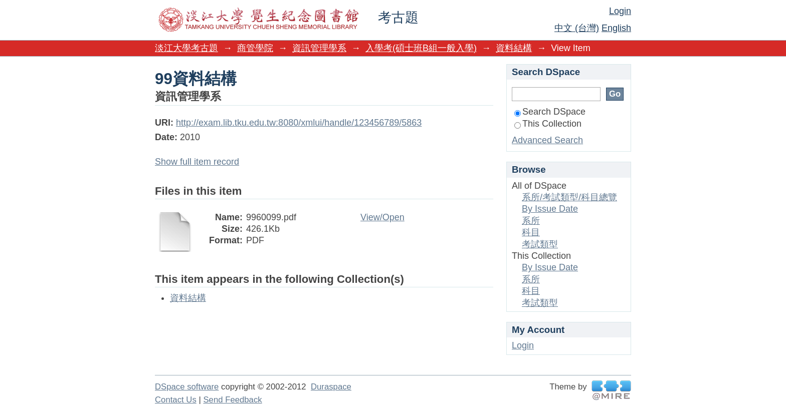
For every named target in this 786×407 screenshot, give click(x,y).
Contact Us (176, 399)
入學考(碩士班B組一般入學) (421, 48)
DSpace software (187, 386)
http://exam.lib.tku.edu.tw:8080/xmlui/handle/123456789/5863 (299, 123)
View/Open (382, 217)
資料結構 (514, 48)
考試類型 (540, 244)
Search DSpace (549, 112)
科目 (531, 232)
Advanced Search (547, 140)
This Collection (547, 124)
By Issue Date (550, 209)
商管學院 (255, 48)
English (616, 28)
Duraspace (331, 386)
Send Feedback (232, 399)
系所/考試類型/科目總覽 (569, 197)
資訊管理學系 (319, 48)
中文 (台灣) (576, 28)
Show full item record (197, 162)
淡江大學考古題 (186, 48)
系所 (531, 221)
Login (620, 11)
